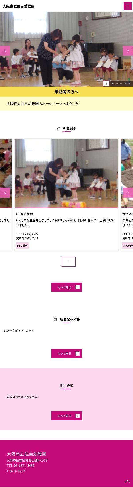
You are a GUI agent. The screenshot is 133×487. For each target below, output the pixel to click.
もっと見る (65, 287)
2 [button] (117, 84)
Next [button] (128, 51)
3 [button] (121, 84)
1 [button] (112, 84)
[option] (66, 49)
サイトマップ (17, 471)
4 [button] (125, 84)
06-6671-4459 (24, 465)
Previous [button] (5, 51)
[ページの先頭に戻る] (127, 481)
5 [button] (129, 84)
